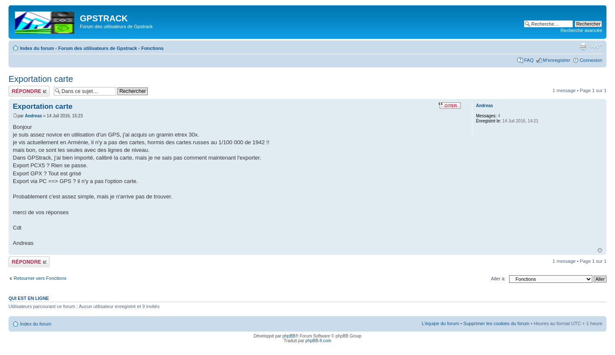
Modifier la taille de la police (596, 46)
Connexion (591, 60)
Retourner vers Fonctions (40, 278)
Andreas (33, 115)
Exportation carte (41, 79)
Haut (599, 250)
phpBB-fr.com (318, 340)
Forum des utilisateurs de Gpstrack (97, 48)
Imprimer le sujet (583, 46)
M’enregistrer (556, 60)
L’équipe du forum (440, 323)
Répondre (29, 91)
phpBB (288, 336)
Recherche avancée (581, 30)
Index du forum (37, 48)
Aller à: (498, 278)
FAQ (528, 60)
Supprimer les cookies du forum (496, 323)
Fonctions (152, 48)
